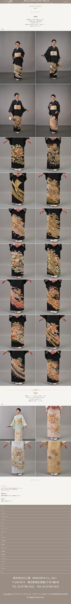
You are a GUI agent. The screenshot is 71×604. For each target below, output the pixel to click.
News (2, 510)
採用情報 (3, 551)
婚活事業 (3, 554)
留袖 (32, 11)
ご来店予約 (3, 540)
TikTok (2, 564)
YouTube (3, 561)
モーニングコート (37, 11)
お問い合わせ (4, 547)
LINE (2, 571)
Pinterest (3, 568)
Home (2, 506)
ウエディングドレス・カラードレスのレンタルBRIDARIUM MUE (41, 594)
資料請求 (3, 544)
